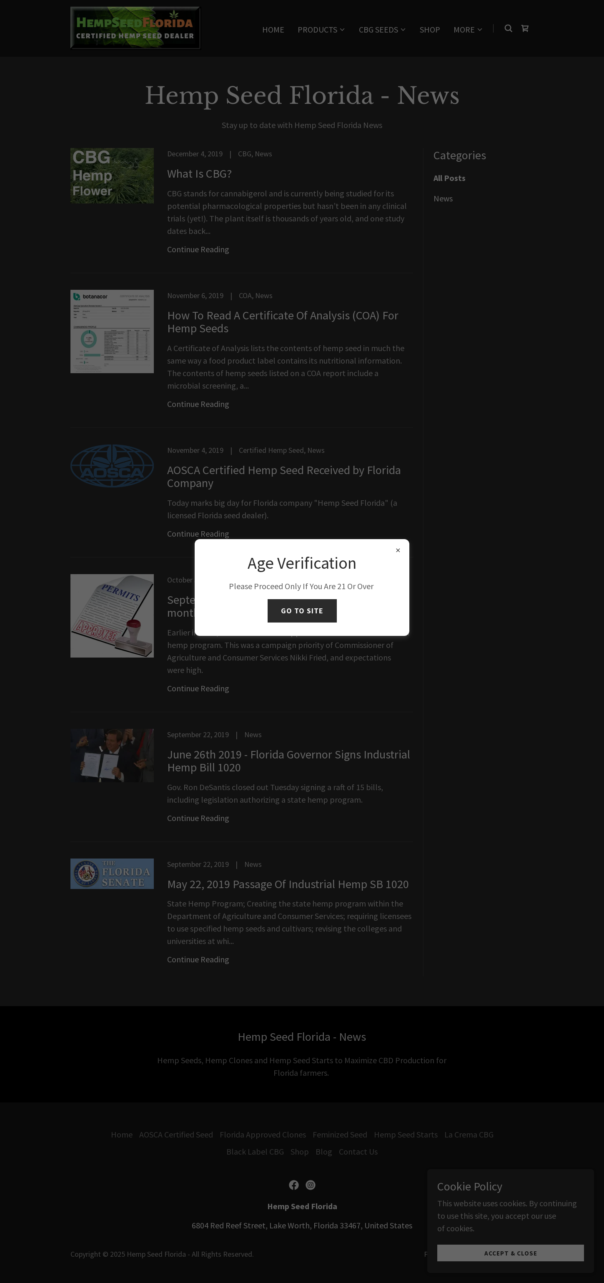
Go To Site (302, 610)
